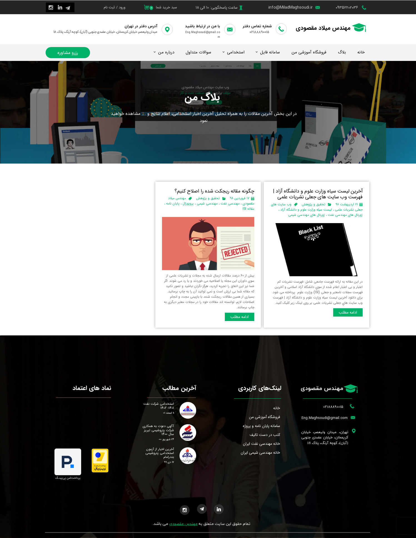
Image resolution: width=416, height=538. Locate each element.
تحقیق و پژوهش (313, 204)
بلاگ (342, 52)
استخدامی (236, 52)
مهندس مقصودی (183, 524)
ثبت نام (109, 7)
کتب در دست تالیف (265, 435)
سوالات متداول (198, 52)
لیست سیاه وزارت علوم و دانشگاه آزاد (306, 209)
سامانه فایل (270, 52)
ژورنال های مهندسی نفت (345, 215)
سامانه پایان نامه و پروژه (261, 426)
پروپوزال (188, 203)
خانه (361, 52)
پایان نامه (173, 203)
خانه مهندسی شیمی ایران (260, 453)
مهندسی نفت (230, 203)
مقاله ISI (248, 208)
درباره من (166, 52)
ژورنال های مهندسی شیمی (306, 215)
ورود (122, 7)
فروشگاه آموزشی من (309, 52)
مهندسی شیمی (207, 203)
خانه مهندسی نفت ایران (261, 444)
